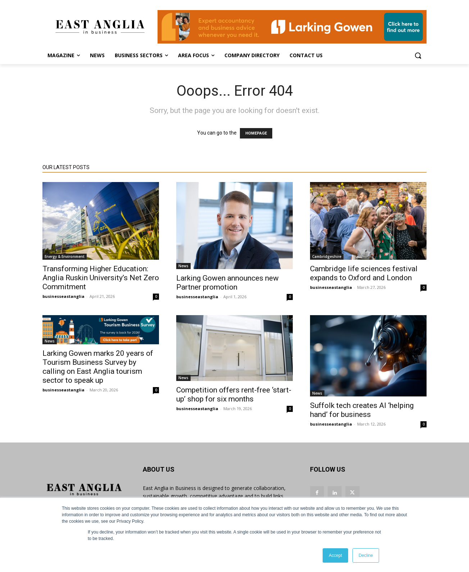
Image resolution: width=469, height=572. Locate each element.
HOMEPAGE (256, 133)
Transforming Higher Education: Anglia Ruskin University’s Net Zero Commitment (100, 277)
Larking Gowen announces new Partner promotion (227, 282)
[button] (418, 55)
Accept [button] (335, 555)
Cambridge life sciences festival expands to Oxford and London (364, 273)
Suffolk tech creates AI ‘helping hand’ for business (362, 410)
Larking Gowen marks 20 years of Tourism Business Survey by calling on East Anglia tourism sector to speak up (97, 367)
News (183, 265)
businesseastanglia (63, 296)
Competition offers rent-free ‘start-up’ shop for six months (233, 394)
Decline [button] (366, 555)
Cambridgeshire (326, 256)
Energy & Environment (65, 256)
